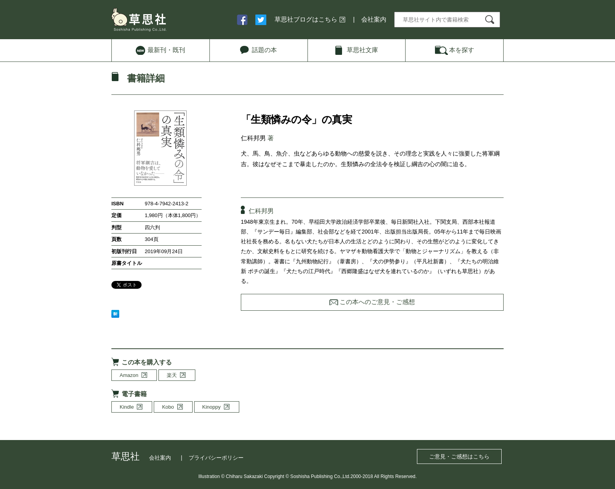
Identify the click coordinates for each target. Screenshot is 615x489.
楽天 (172, 375)
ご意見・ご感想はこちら (459, 456)
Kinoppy (211, 407)
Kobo (168, 407)
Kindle (127, 407)
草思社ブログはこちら (306, 19)
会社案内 (373, 19)
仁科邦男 (253, 138)
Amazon (129, 375)
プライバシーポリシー (216, 458)
